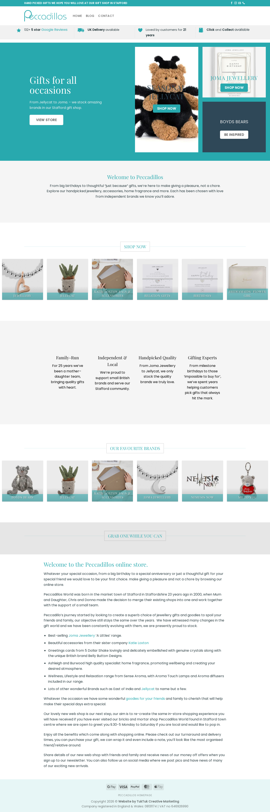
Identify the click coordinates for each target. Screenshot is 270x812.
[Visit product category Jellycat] (67, 279)
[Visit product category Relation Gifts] (157, 279)
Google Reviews (54, 29)
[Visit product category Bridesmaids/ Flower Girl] (247, 279)
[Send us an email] (239, 3)
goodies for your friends (145, 698)
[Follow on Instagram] (235, 3)
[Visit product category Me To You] (247, 481)
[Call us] (243, 3)
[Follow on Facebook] (231, 3)
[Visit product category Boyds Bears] (22, 481)
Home (77, 16)
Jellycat (148, 688)
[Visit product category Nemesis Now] (202, 481)
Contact (106, 16)
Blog (90, 16)
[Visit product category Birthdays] (202, 279)
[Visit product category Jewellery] (22, 279)
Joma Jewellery (82, 635)
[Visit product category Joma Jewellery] (157, 481)
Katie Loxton (138, 642)
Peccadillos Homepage (135, 795)
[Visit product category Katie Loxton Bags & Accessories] (112, 279)
